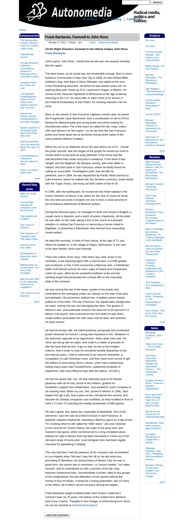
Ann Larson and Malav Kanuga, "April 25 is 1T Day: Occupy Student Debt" (154, 400)
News (93, 42)
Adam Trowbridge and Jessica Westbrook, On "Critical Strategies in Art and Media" (155, 234)
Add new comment (57, 515)
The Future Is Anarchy (27, 226)
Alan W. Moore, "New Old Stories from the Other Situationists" (154, 250)
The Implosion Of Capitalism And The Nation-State (29, 236)
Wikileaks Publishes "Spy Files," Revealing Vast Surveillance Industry (154, 454)
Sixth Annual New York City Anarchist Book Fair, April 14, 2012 (30, 145)
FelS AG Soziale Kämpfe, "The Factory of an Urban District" (154, 56)
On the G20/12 (153, 114)
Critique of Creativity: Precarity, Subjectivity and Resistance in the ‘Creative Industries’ (154, 268)
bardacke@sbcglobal (84, 505)
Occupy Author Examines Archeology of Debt (153, 104)
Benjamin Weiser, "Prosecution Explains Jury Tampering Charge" (154, 470)
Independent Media (108, 42)
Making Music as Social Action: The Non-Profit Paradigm (29, 269)
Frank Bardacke (55, 53)
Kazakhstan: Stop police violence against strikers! (155, 426)
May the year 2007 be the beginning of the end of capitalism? (29, 283)
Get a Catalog (111, 19)
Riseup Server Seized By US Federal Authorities (155, 414)
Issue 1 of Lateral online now (29, 171)
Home (22, 29)
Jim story (150, 40)
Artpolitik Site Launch (27, 55)
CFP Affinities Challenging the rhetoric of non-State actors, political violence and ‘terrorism (28, 101)
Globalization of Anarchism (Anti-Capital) (28, 256)
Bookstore (90, 19)
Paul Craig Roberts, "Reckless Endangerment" (153, 199)
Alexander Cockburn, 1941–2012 (154, 335)
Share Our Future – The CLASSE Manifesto (155, 347)
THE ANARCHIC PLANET (29, 217)
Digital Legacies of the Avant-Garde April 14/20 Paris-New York (29, 131)
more (37, 178)
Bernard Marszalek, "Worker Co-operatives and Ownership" (153, 125)
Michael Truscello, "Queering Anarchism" (155, 187)
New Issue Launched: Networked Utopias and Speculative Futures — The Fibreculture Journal (153, 365)
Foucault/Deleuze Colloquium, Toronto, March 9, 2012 (29, 159)
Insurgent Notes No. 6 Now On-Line (28, 85)
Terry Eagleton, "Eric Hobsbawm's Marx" (155, 285)
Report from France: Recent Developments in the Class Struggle (29, 117)
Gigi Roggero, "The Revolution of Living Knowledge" (155, 91)
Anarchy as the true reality (28, 246)
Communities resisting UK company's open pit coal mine (28, 206)
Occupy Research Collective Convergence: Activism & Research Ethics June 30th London (29, 70)
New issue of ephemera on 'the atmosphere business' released (155, 141)
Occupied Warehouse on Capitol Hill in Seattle (153, 438)
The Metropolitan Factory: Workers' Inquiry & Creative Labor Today (29, 44)
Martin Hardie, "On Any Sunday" (155, 67)
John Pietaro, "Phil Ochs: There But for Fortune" (155, 313)
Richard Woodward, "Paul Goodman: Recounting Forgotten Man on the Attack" (155, 216)
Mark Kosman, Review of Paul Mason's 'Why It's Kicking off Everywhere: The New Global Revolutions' (154, 170)
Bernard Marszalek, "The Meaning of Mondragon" (154, 78)
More (37, 301)
